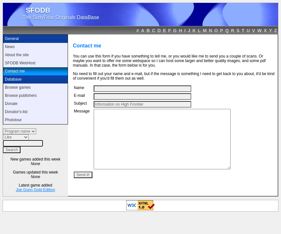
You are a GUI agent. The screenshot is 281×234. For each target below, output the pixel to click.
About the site (17, 55)
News (10, 47)
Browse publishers (21, 95)
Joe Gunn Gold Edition (35, 190)
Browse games (18, 87)
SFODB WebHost (20, 63)
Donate (11, 103)
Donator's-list (16, 112)
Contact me (15, 71)
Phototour (13, 120)
